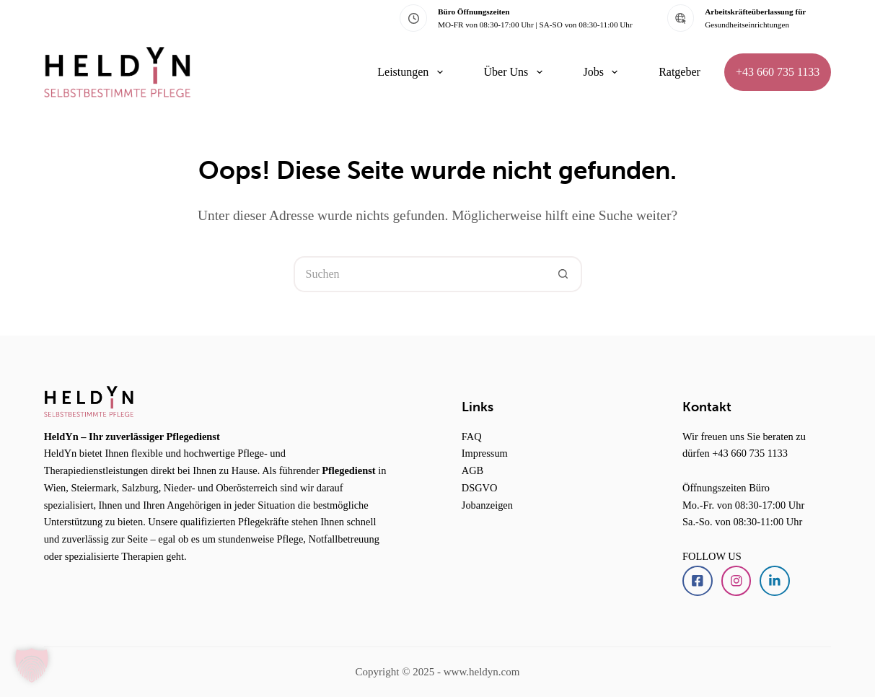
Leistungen (412, 72)
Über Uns (516, 72)
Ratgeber (679, 72)
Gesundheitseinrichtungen (747, 24)
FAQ (472, 436)
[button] (31, 665)
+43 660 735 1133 (777, 72)
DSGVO (480, 488)
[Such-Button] (564, 274)
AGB (472, 470)
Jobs (604, 72)
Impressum (485, 453)
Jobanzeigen (487, 505)
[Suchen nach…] (420, 274)
